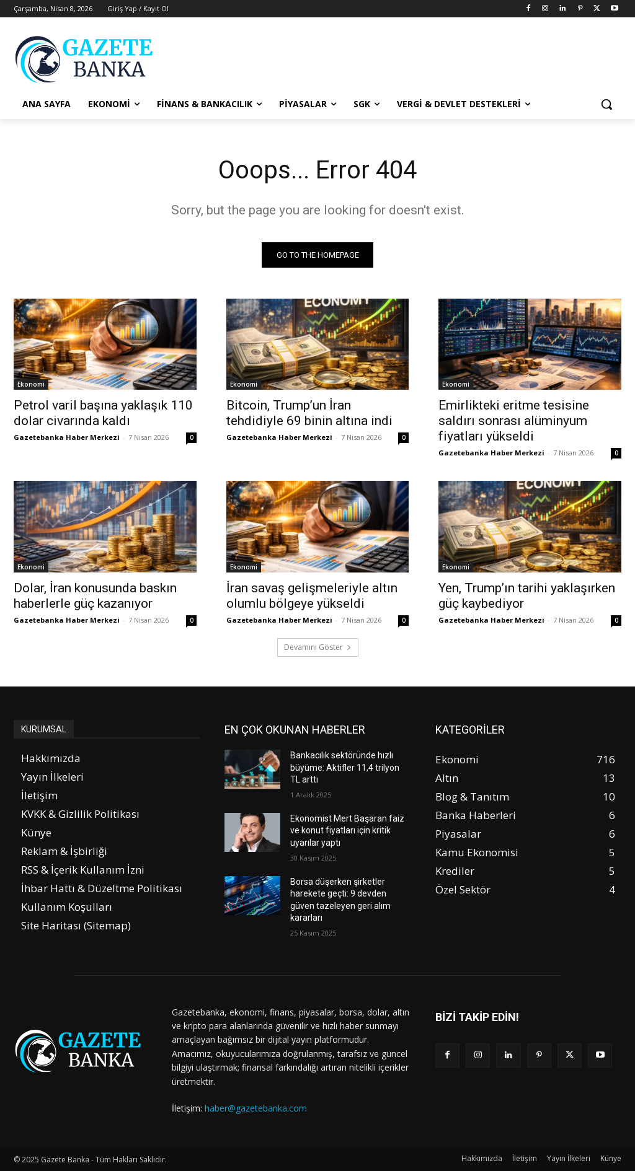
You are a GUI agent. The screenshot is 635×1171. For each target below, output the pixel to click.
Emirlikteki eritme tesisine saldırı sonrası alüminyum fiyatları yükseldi (513, 421)
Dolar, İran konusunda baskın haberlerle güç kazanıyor (95, 596)
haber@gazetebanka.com (256, 1108)
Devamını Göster (318, 647)
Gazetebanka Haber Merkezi (67, 437)
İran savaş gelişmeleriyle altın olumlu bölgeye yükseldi (311, 596)
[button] (606, 104)
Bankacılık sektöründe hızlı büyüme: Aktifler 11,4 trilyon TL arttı (344, 767)
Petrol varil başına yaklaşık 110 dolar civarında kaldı (103, 413)
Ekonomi (31, 384)
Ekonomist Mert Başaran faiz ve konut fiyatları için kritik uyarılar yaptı (347, 831)
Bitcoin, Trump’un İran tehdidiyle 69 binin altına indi (309, 413)
